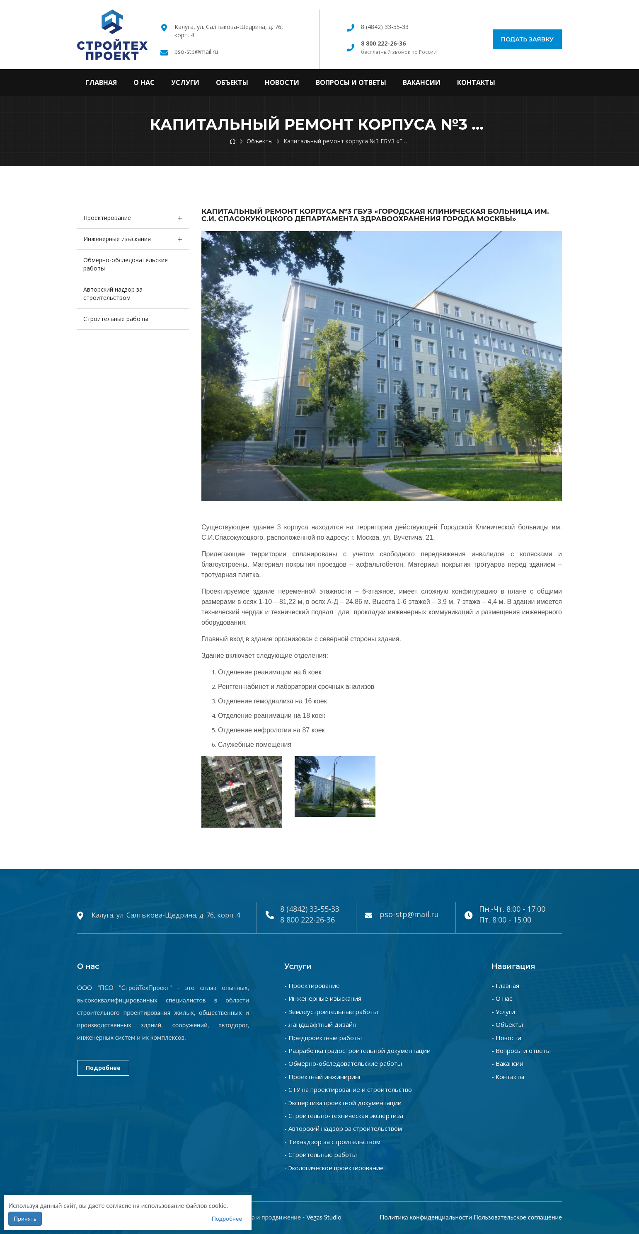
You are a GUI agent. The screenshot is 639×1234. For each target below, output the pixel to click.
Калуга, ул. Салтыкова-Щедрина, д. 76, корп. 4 (166, 915)
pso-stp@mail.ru (196, 52)
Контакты (476, 82)
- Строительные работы (320, 1154)
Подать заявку (527, 39)
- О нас (501, 998)
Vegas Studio (323, 1217)
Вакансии (422, 82)
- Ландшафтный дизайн (320, 1024)
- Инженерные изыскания (322, 998)
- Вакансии (507, 1063)
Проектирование (107, 218)
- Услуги (503, 1011)
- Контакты (507, 1076)
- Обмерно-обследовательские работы (343, 1063)
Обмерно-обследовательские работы (125, 264)
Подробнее (103, 1068)
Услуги (185, 82)
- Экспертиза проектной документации (343, 1103)
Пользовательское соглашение (518, 1217)
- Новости (506, 1038)
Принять (25, 1218)
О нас (144, 82)
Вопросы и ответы (351, 82)
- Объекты (507, 1024)
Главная (101, 82)
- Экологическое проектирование (334, 1168)
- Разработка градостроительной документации (357, 1050)
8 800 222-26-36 (307, 920)
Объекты (232, 82)
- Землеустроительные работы (331, 1011)
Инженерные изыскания (117, 239)
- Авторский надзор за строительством (343, 1128)
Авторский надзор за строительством (113, 293)
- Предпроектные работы (323, 1038)
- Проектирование (312, 985)
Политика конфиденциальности (426, 1217)
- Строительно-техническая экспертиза (343, 1115)
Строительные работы (115, 319)
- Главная (505, 985)
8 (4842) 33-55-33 (385, 27)
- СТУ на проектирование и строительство (348, 1089)
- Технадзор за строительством (332, 1141)
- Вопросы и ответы (521, 1050)
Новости (282, 82)
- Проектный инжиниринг (322, 1076)
